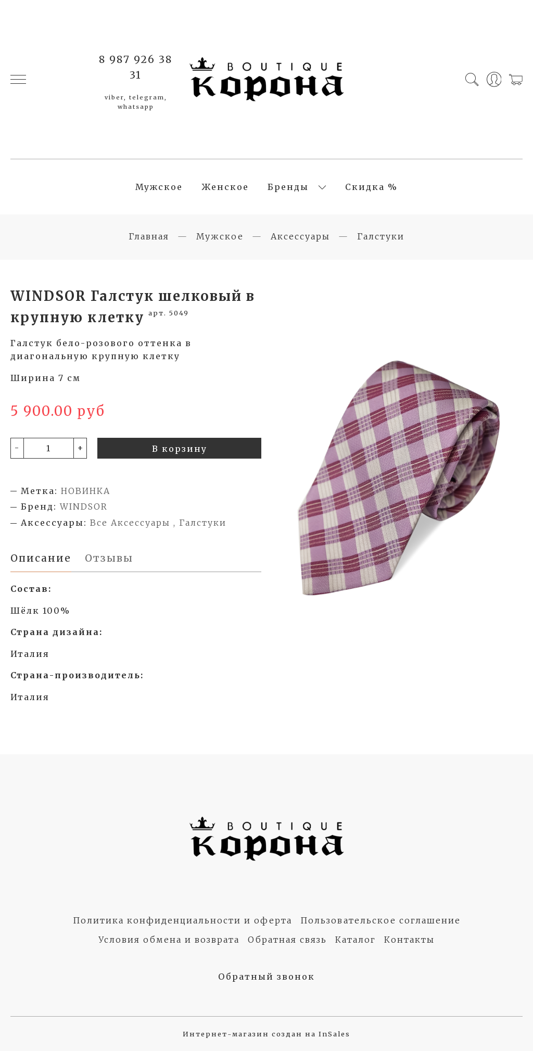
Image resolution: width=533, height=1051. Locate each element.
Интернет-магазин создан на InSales (266, 1034)
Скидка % (371, 187)
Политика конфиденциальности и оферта (182, 920)
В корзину (179, 449)
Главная (149, 236)
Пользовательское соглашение (380, 920)
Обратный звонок (266, 976)
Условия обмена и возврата (168, 939)
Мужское (159, 187)
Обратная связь (287, 939)
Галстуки (380, 236)
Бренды (288, 187)
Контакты (409, 939)
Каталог (355, 939)
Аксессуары (300, 236)
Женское (225, 187)
